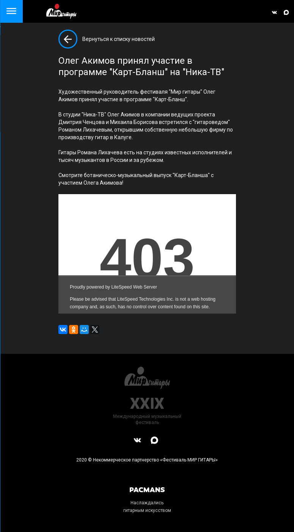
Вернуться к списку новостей (118, 39)
